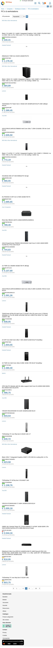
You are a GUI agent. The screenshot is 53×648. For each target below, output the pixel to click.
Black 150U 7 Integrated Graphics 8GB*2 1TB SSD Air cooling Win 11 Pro (25, 457)
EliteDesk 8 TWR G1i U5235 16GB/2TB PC (15, 56)
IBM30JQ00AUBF (7, 107)
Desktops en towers (20, 9)
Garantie (5, 605)
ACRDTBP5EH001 (7, 222)
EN (51, 6)
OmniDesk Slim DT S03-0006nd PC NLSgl (15, 176)
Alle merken (6, 619)
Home (2, 9)
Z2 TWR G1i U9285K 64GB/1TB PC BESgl (15, 265)
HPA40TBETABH (6, 342)
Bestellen (5, 596)
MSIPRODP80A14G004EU (9, 37)
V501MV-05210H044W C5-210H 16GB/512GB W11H (18, 411)
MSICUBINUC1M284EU (8, 459)
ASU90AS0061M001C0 (8, 292)
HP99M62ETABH (6, 199)
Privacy (5, 632)
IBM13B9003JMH (6, 579)
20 (36, 588)
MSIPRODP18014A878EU (9, 83)
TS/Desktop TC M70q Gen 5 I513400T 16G (15, 480)
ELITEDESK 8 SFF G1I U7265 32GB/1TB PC (16, 197)
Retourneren (6, 608)
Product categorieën (8, 617)
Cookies (5, 635)
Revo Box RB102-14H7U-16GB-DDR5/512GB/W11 (18, 220)
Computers (10, 9)
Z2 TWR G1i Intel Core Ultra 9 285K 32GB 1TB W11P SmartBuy (22, 363)
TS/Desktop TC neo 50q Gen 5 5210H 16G (15, 577)
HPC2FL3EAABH (6, 530)
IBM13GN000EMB (7, 436)
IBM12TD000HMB (7, 319)
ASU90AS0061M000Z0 (8, 132)
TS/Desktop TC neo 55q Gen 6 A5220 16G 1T (16, 434)
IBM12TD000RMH (7, 482)
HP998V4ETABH (6, 556)
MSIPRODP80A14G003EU (9, 157)
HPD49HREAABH (7, 178)
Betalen (5, 599)
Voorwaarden (6, 638)
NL (48, 6)
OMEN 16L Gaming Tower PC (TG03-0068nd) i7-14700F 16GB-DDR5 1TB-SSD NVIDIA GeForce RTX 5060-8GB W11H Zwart (25, 527)
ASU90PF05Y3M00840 (8, 505)
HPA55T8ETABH (6, 58)
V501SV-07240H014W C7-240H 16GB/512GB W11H (18, 503)
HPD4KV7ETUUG (7, 268)
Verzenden (5, 602)
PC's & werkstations (33, 9)
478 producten (6, 16)
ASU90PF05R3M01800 (8, 413)
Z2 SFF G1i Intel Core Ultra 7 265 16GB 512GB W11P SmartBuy (22, 340)
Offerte (4, 611)
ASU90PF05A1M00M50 (8, 247)
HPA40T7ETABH (6, 365)
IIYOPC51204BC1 (7, 390)
